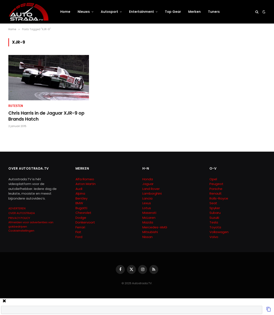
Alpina (80, 193)
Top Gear (173, 11)
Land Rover (151, 188)
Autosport (109, 11)
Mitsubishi (150, 232)
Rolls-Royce (218, 198)
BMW (79, 203)
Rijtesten (15, 106)
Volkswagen (219, 232)
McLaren (148, 217)
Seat (213, 203)
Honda (147, 179)
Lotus (146, 208)
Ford (78, 237)
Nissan (147, 237)
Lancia (147, 198)
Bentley (81, 198)
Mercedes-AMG (154, 227)
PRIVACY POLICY (19, 218)
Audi (78, 188)
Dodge (80, 217)
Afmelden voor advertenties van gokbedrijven (30, 224)
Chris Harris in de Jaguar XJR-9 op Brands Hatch (46, 116)
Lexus (146, 203)
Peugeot (216, 184)
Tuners (214, 11)
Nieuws (84, 11)
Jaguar (148, 184)
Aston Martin (85, 184)
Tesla (213, 222)
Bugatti (81, 208)
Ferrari (80, 227)
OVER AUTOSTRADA (21, 213)
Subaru (215, 212)
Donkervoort (85, 222)
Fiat (78, 232)
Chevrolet (83, 212)
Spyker (214, 208)
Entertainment (141, 11)
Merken (194, 11)
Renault (215, 193)
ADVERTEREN (17, 208)
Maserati (149, 212)
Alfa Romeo (85, 179)
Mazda (147, 222)
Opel (213, 179)
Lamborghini (152, 193)
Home (65, 11)
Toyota (215, 227)
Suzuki (214, 217)
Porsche (215, 188)
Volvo (213, 237)
